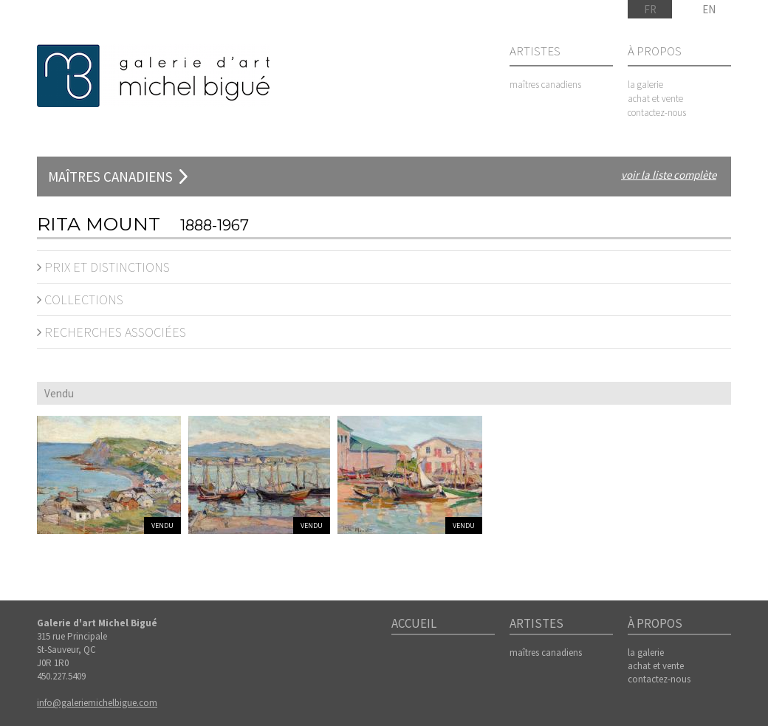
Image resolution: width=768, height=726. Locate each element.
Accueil (413, 624)
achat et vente (655, 98)
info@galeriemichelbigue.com (97, 702)
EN (709, 9)
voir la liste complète (668, 175)
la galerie (645, 84)
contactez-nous (657, 112)
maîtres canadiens (545, 84)
